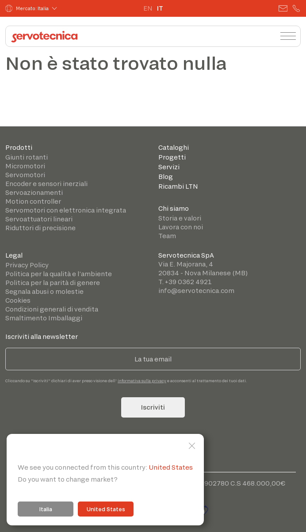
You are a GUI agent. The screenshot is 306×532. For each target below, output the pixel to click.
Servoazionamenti (34, 192)
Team (167, 235)
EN (148, 8)
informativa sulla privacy (142, 380)
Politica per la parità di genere (52, 282)
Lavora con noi (180, 227)
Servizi (169, 167)
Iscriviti (153, 407)
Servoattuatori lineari (39, 219)
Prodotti (18, 147)
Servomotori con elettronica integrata (65, 210)
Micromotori (25, 166)
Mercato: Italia (27, 8)
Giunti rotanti (26, 157)
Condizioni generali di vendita (51, 309)
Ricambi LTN (178, 186)
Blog (165, 176)
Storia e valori (179, 218)
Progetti (172, 157)
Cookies (18, 300)
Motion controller (33, 201)
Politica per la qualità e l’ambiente (58, 273)
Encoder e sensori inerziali (46, 183)
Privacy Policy (27, 265)
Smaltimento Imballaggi (43, 318)
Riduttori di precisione (40, 228)
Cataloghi (173, 147)
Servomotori (25, 175)
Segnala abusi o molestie (44, 291)
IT (160, 8)
